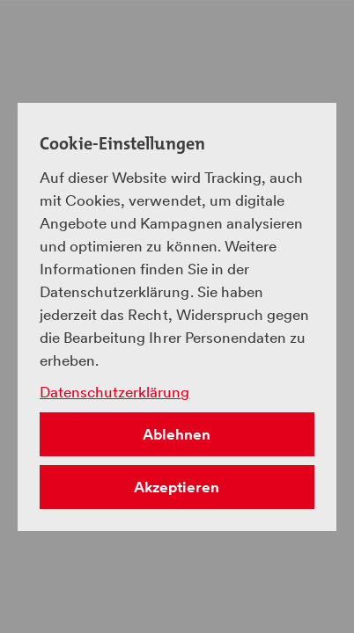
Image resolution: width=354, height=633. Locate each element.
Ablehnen (176, 434)
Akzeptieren (176, 487)
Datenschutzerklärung (114, 392)
